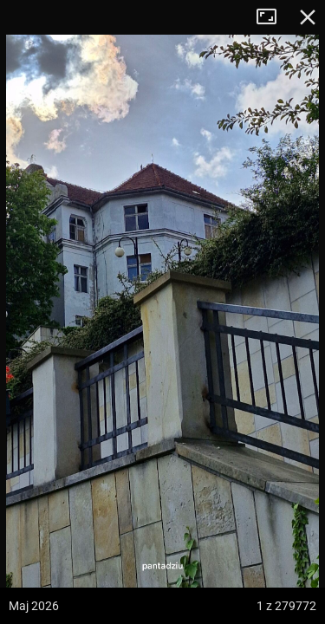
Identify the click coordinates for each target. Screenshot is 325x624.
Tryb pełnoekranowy (273, 17)
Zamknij (307, 17)
